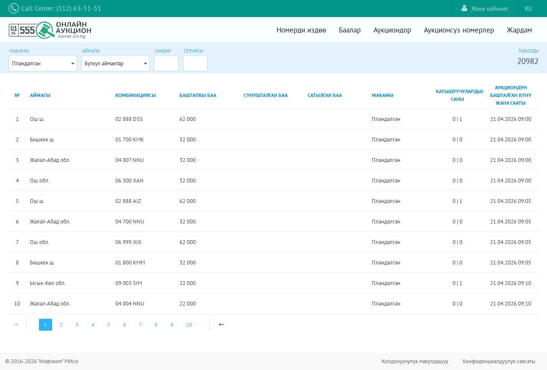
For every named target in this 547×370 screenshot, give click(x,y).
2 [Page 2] (61, 324)
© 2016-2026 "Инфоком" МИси (41, 361)
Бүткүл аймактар (104, 63)
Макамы (19, 51)
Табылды (528, 51)
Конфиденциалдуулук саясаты (499, 361)
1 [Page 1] (45, 324)
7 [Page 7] (140, 324)
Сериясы (193, 51)
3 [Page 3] (77, 324)
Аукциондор (392, 30)
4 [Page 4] (92, 324)
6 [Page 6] (124, 324)
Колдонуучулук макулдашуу (415, 361)
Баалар (350, 30)
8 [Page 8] (156, 324)
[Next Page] (221, 324)
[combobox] (43, 63)
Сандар (163, 51)
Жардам (519, 30)
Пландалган (26, 63)
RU (528, 8)
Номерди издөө (301, 30)
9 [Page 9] (172, 324)
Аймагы (91, 51)
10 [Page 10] (189, 324)
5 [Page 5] (108, 324)
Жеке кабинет (485, 8)
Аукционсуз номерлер (459, 30)
